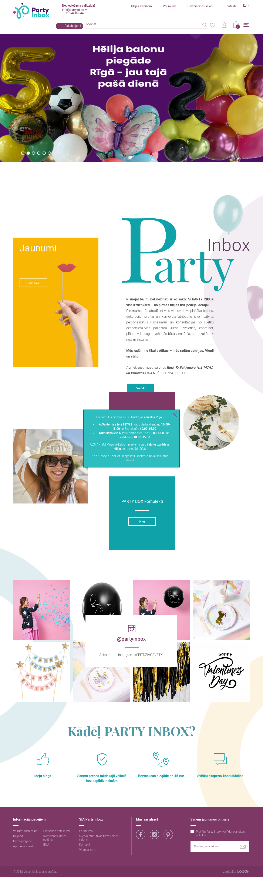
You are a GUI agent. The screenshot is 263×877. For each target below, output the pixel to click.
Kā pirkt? (18, 836)
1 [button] (23, 153)
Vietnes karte (87, 849)
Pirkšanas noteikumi (56, 831)
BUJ (46, 844)
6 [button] (49, 153)
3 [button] (33, 153)
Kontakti (230, 6)
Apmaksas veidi (23, 846)
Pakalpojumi (73, 25)
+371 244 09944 (73, 13)
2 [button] (28, 153)
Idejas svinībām (141, 6)
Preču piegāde (22, 841)
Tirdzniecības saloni (200, 6)
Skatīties (33, 283)
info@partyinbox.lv (74, 10)
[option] (131, 98)
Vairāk (140, 388)
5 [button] (44, 153)
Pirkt (142, 522)
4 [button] (39, 153)
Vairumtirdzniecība (25, 831)
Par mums (169, 6)
